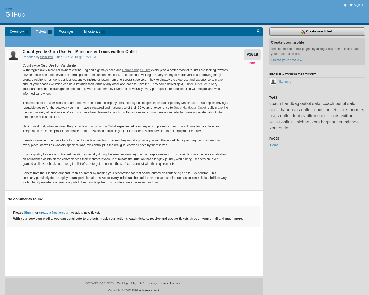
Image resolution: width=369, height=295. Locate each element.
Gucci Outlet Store (197, 84)
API (142, 283)
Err (8, 9)
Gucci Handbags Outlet (190, 107)
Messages (66, 32)
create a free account (54, 212)
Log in (345, 5)
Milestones (92, 32)
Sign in (29, 212)
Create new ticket (316, 32)
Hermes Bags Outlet (136, 70)
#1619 (252, 54)
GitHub (15, 14)
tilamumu (46, 57)
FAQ (134, 283)
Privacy (152, 283)
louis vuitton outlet (310, 115)
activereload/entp (99, 283)
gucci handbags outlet (290, 109)
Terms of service (170, 283)
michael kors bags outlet (318, 122)
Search (258, 31)
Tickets (41, 32)
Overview (17, 32)
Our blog (122, 283)
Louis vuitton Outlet (103, 126)
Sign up (359, 5)
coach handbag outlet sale (294, 103)
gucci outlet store (330, 109)
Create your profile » (286, 60)
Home (274, 145)
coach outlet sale (339, 103)
